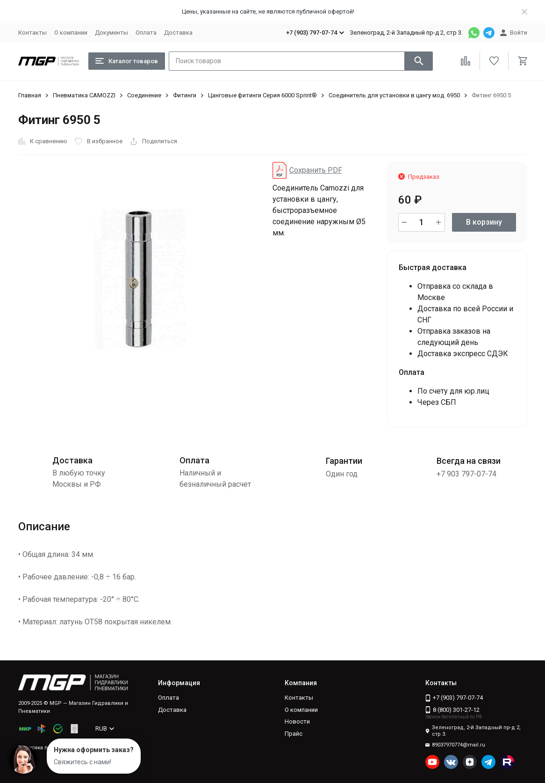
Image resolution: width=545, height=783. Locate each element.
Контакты (32, 32)
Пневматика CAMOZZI (84, 95)
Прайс (293, 733)
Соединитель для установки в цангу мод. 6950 (394, 95)
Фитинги (184, 95)
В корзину (484, 222)
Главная (29, 95)
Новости (297, 721)
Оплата (146, 32)
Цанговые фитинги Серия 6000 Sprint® (262, 95)
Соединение (144, 95)
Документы (111, 32)
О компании (70, 32)
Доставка (178, 32)
